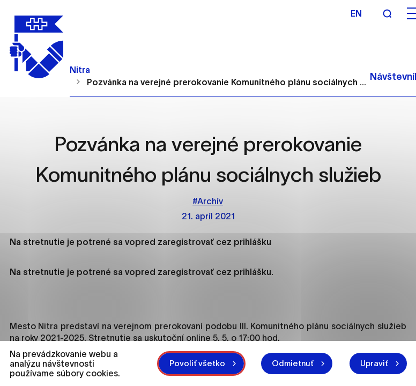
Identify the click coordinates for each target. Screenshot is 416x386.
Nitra (80, 70)
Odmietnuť (293, 363)
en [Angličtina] (356, 13)
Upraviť (374, 363)
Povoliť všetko (197, 363)
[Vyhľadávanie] (387, 13)
